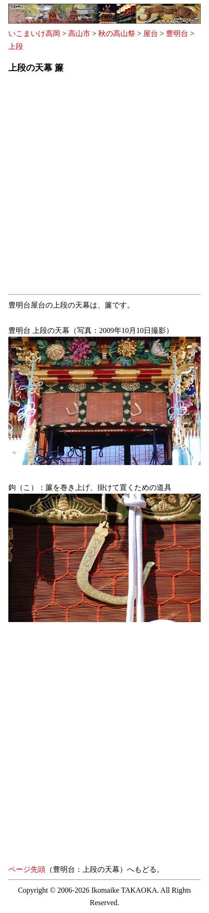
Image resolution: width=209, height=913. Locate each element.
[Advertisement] (104, 186)
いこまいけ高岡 (34, 33)
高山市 (79, 33)
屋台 (150, 33)
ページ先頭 (26, 869)
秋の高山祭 (116, 33)
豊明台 (177, 33)
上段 (15, 46)
